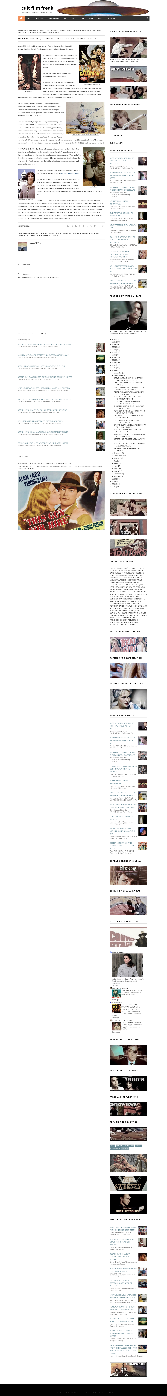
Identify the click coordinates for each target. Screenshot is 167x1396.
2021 (114, 352)
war (132, 1145)
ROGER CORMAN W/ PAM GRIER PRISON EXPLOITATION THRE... (130, 412)
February (117, 474)
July (115, 461)
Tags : (20, 233)
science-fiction (42, 32)
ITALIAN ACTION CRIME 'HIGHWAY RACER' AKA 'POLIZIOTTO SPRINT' (119, 254)
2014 (114, 370)
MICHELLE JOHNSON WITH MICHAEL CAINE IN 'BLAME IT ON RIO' (123, 831)
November (118, 375)
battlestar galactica (66, 30)
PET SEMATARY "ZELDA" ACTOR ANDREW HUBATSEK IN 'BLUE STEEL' (122, 175)
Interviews (54, 18)
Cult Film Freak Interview (69, 173)
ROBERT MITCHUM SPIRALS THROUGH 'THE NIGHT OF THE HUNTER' (122, 845)
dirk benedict (77, 30)
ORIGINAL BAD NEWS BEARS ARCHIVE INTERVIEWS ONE (129, 393)
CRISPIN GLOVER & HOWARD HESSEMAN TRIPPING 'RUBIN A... (130, 426)
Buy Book (110, 18)
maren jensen (96, 30)
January (117, 476)
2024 (114, 344)
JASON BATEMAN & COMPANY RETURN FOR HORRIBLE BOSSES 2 (129, 388)
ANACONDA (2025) (129, 990)
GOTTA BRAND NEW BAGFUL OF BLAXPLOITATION (127, 421)
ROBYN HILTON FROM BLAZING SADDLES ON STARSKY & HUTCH (43, 432)
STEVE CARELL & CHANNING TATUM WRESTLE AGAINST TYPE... (128, 379)
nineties (119, 1145)
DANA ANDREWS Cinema (122, 1021)
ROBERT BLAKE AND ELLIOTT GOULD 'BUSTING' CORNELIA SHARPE (45, 377)
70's (73, 18)
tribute (57, 32)
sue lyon (125, 1148)
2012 (114, 481)
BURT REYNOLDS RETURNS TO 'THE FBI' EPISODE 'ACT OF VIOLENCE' (122, 161)
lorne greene (86, 30)
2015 (114, 368)
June (116, 463)
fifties (112, 1145)
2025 (114, 342)
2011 (114, 484)
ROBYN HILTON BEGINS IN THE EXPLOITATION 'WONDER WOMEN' (44, 344)
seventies (51, 32)
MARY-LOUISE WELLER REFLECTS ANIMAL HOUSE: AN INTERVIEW (44, 388)
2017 (114, 362)
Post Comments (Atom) (37, 334)
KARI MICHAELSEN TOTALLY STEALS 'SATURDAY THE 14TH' (41, 366)
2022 (114, 350)
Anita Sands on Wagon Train (123, 979)
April (115, 468)
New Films (40, 18)
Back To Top (103, 1392)
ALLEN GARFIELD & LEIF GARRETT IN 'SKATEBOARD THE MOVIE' (43, 355)
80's (65, 18)
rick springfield (32, 32)
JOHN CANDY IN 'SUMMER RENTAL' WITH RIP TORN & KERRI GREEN (44, 399)
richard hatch (22, 32)
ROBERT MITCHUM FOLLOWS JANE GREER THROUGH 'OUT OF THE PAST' (131, 1008)
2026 (114, 339)
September (118, 456)
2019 (114, 357)
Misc (100, 18)
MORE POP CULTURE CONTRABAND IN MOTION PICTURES (129, 435)
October (117, 453)
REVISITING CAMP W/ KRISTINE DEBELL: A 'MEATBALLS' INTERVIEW (122, 239)
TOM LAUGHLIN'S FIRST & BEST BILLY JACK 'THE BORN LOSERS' (43, 443)
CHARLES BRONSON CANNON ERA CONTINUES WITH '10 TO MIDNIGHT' (123, 769)
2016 (114, 365)
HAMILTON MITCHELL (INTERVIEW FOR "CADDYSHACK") (40, 421)
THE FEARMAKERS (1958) (131, 1023)
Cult (82, 18)
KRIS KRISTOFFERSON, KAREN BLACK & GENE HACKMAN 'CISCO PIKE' (123, 268)
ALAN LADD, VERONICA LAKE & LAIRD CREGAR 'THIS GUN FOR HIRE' (45, 463)
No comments (53, 30)
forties (126, 1145)
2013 (114, 479)
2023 (114, 347)
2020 (114, 355)
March (116, 471)
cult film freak (37, 7)
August (117, 458)
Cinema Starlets (118, 952)
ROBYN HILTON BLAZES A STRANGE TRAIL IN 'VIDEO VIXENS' (42, 410)
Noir (91, 18)
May (115, 466)
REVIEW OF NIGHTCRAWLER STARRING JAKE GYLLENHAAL (129, 445)
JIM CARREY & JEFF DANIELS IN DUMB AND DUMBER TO (129, 417)
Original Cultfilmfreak (120, 988)
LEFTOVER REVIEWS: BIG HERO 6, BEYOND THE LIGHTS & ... (127, 402)
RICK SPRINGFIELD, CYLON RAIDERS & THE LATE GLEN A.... (129, 407)
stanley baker (115, 1148)
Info (29, 18)
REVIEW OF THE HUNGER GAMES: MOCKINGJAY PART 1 (127, 398)
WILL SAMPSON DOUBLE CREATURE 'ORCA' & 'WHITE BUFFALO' (121, 1283)
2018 (114, 360)
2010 (114, 487)
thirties (138, 1145)
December (118, 373)
